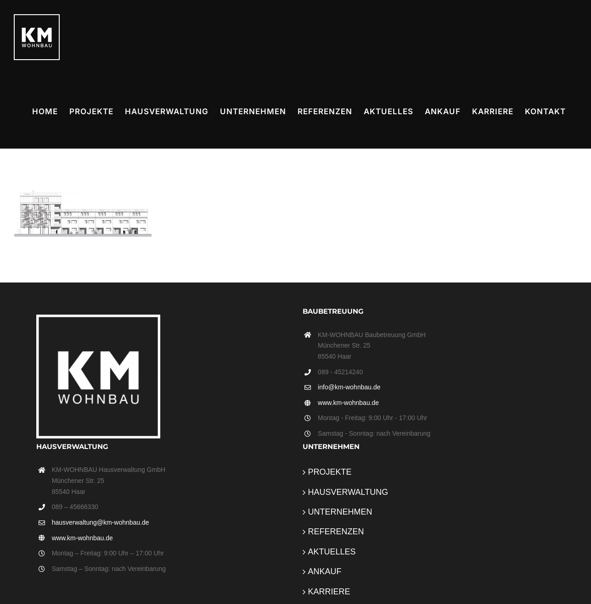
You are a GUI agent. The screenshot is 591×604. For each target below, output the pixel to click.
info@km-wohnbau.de (349, 387)
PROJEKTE (330, 472)
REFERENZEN (336, 531)
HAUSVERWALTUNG (348, 492)
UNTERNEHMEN (340, 511)
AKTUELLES (332, 551)
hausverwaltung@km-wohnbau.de (100, 522)
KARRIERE (329, 591)
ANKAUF (325, 571)
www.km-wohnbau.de (348, 402)
